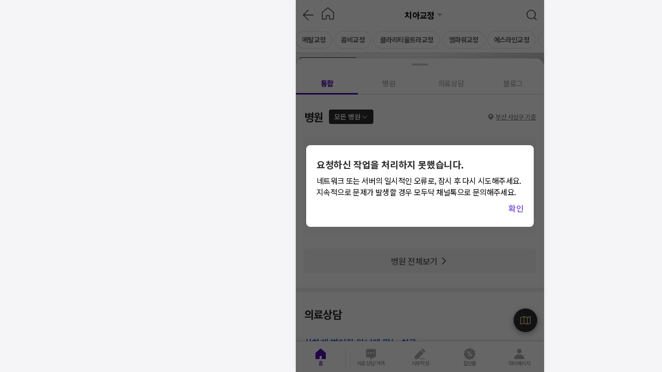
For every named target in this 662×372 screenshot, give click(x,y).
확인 (515, 208)
